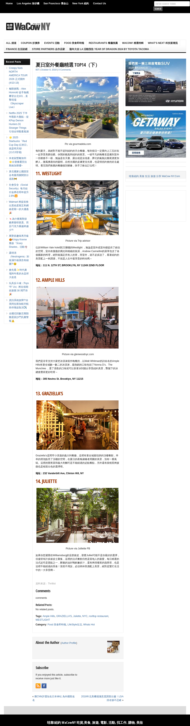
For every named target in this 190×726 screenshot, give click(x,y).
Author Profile (68, 643)
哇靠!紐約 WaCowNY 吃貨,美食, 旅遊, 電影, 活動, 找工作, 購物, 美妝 (95, 722)
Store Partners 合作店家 (48, 49)
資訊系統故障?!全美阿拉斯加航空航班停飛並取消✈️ (19, 304)
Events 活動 (52, 43)
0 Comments (64, 69)
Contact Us (99, 3)
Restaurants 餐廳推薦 (103, 43)
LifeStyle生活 (75, 624)
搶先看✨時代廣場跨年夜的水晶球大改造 (19, 273)
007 (37, 69)
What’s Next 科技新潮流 (163, 43)
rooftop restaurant (98, 616)
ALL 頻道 (11, 43)
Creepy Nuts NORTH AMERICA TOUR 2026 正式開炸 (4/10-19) (18, 75)
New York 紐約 (80, 3)
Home (9, 3)
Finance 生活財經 (17, 49)
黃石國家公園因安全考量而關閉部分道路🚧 (19, 175)
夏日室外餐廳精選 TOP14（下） (68, 64)
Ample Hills (49, 616)
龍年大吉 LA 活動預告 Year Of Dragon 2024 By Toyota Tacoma (109, 49)
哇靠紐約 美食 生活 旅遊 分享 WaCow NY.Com (154, 176)
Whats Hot (89, 624)
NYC (84, 616)
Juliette (77, 616)
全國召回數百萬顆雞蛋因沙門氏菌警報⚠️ (19, 317)
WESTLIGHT (43, 619)
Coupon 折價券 (30, 43)
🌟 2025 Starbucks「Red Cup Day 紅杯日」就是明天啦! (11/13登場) (19, 145)
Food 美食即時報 (74, 43)
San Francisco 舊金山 (55, 3)
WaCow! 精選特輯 (133, 43)
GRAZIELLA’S (64, 616)
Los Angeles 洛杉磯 (28, 3)
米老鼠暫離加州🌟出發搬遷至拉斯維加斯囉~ (18, 162)
